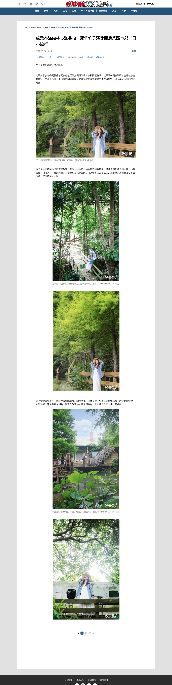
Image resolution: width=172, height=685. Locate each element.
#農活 (81, 57)
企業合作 (80, 680)
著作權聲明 (92, 680)
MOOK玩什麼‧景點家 (33, 27)
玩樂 (134, 51)
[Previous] (78, 632)
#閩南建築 (100, 57)
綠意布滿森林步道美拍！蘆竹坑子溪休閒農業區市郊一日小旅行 (69, 27)
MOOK (150, 4)
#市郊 (51, 57)
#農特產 (90, 57)
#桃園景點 (61, 57)
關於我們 (68, 680)
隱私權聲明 (104, 680)
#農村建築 (72, 57)
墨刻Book (140, 4)
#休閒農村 (41, 57)
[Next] (94, 632)
